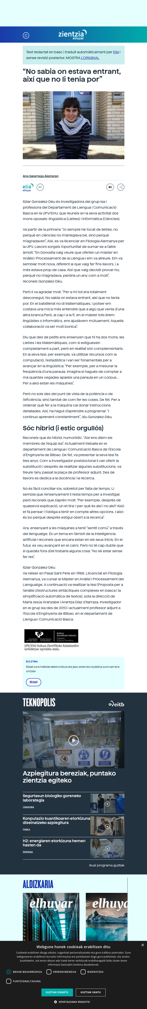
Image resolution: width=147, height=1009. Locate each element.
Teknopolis (39, 702)
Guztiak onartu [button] (57, 992)
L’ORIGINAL (90, 58)
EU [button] (40, 187)
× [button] (142, 945)
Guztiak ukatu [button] (91, 992)
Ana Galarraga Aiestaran (41, 176)
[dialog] (73, 975)
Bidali (34, 682)
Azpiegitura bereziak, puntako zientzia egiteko (69, 777)
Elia (116, 52)
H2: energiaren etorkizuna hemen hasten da (54, 843)
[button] (26, 35)
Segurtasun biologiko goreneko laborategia (52, 798)
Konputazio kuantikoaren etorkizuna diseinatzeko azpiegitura (56, 820)
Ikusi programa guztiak (106, 865)
